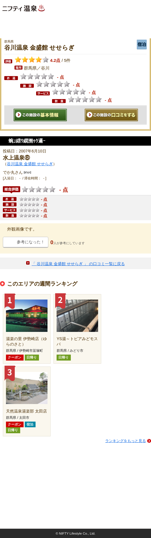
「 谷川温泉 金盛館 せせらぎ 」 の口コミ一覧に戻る (78, 263)
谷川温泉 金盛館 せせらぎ (30, 164)
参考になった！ (31, 242)
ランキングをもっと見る (125, 441)
